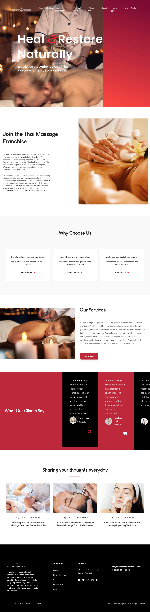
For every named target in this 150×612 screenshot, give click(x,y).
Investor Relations (59, 575)
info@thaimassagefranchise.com (126, 567)
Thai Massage (34, 520)
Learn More (89, 356)
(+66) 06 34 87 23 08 (121, 570)
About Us (56, 570)
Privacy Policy (58, 585)
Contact (56, 589)
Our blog (8, 603)
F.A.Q (55, 580)
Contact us (37, 603)
